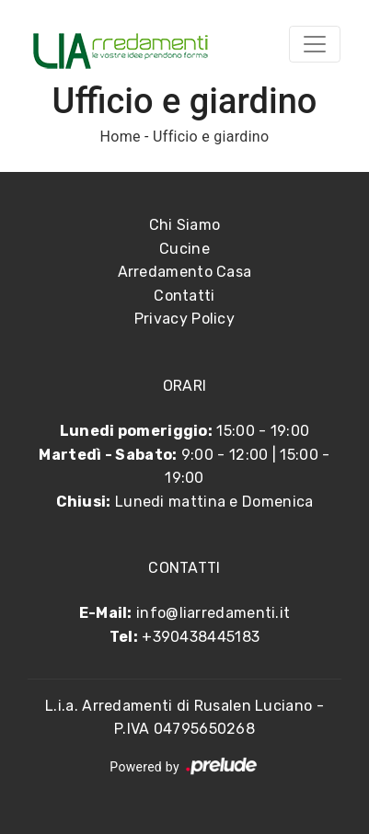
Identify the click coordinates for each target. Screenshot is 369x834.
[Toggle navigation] (314, 44)
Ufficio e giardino (211, 136)
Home (120, 136)
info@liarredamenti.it (213, 613)
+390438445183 (200, 636)
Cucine (184, 248)
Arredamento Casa (185, 271)
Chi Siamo (185, 225)
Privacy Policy (184, 318)
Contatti (184, 295)
